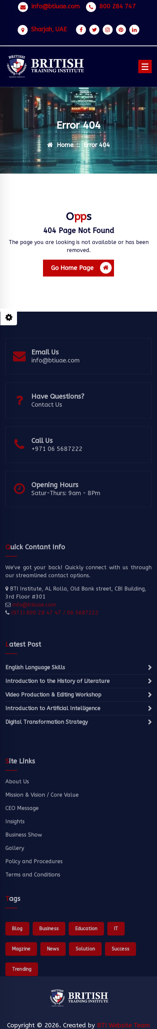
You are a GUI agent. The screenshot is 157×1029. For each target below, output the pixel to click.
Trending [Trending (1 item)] (21, 990)
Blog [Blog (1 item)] (17, 950)
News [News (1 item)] (53, 970)
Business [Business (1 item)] (49, 950)
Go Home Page (81, 271)
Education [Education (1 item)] (86, 950)
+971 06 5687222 (56, 457)
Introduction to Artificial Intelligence (52, 730)
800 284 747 (117, 4)
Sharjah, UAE (49, 27)
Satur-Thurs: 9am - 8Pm (65, 502)
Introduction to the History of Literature (57, 702)
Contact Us (46, 413)
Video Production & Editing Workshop (53, 716)
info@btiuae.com (55, 4)
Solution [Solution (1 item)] (85, 970)
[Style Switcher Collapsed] (8, 317)
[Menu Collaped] (145, 66)
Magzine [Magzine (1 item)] (21, 970)
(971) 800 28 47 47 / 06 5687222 (54, 632)
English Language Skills (35, 689)
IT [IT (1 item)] (116, 950)
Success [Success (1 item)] (120, 970)
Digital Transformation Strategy (46, 743)
